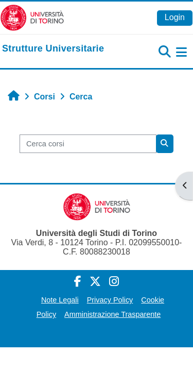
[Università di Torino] (32, 17)
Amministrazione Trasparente (112, 314)
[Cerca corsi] (88, 143)
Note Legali (60, 300)
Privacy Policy (110, 300)
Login (175, 17)
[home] (53, 49)
